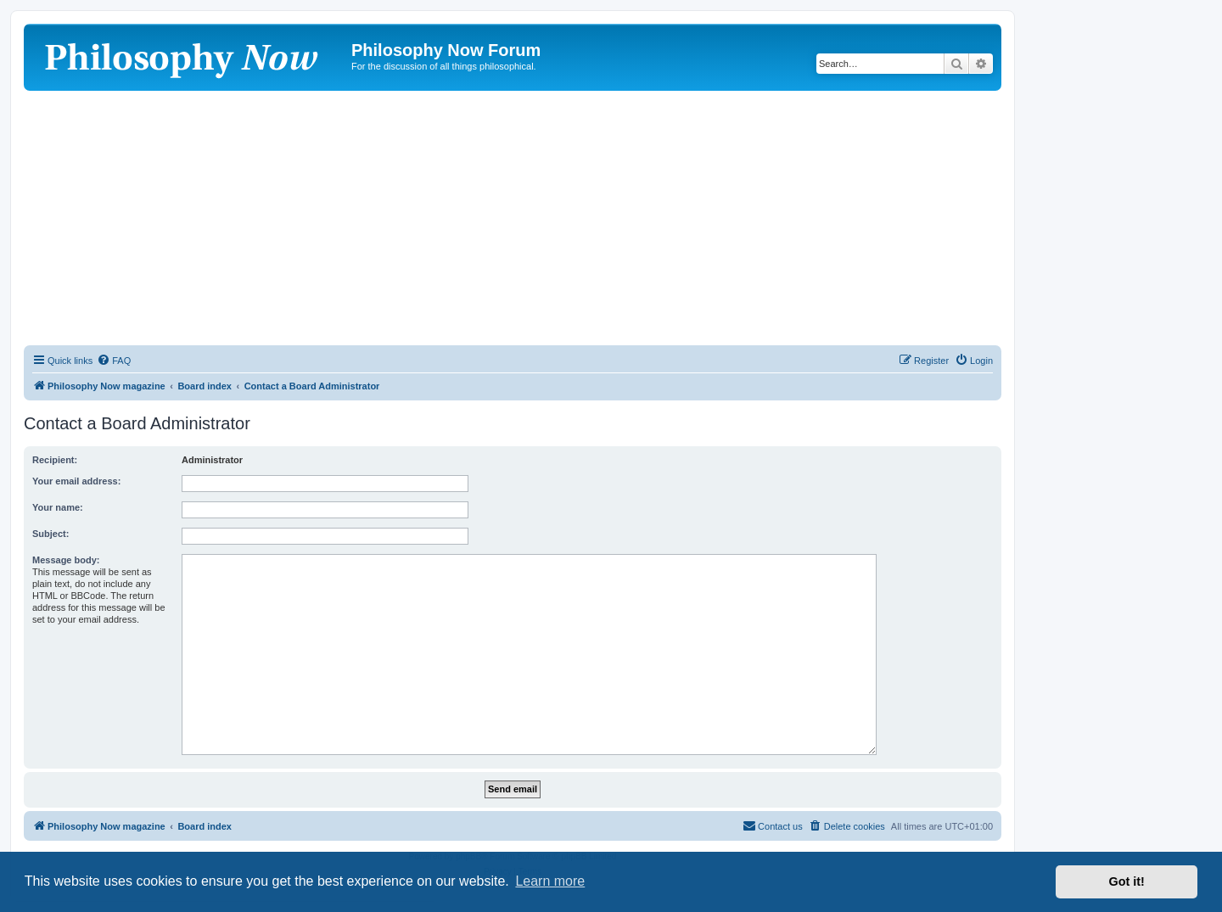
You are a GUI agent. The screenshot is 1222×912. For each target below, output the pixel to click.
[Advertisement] (512, 218)
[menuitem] (114, 360)
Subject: (50, 534)
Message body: (65, 560)
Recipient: (54, 460)
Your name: (57, 507)
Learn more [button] (550, 881)
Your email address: (76, 481)
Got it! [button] (1127, 881)
